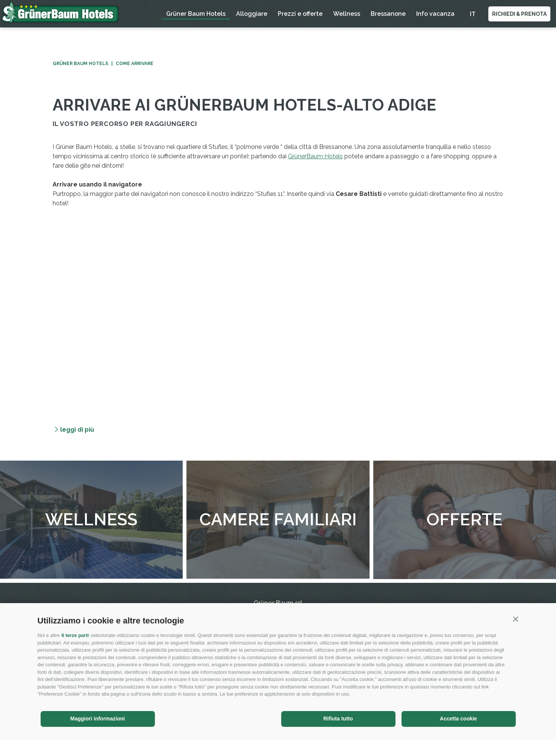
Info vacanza (435, 13)
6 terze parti (75, 635)
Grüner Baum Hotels (196, 13)
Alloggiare (251, 13)
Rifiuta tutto (338, 719)
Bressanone (388, 13)
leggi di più (77, 429)
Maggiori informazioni (97, 719)
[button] (516, 619)
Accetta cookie (458, 719)
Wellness (346, 13)
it (473, 14)
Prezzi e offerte (300, 13)
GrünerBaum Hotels (315, 156)
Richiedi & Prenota (519, 14)
